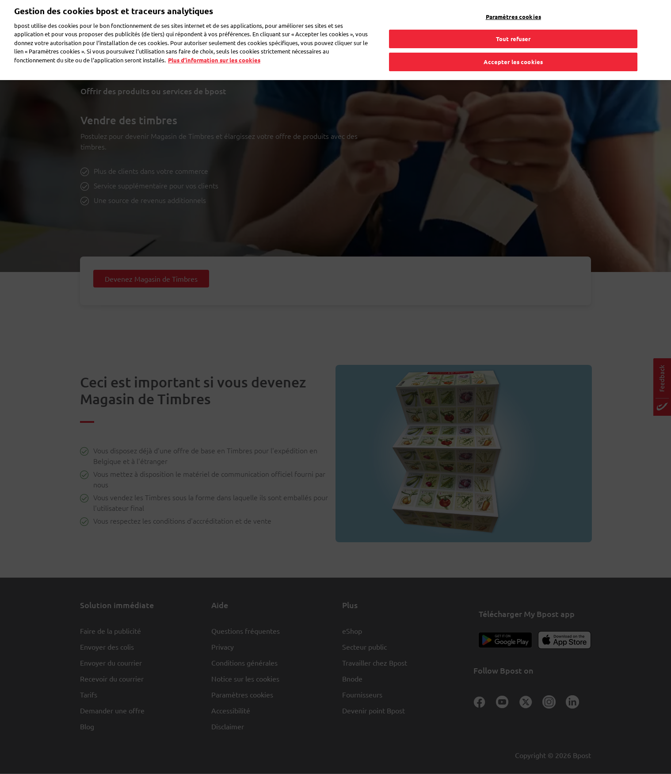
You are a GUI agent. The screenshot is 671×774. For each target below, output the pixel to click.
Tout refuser (513, 22)
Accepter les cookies (513, 45)
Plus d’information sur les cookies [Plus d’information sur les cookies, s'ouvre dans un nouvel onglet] (214, 43)
